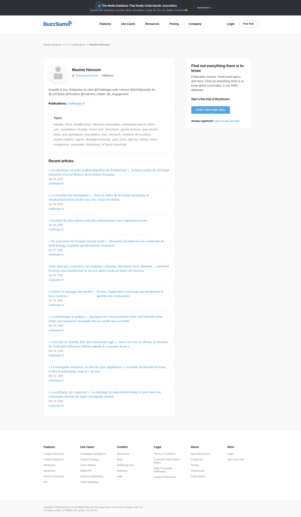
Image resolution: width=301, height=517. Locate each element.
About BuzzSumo (200, 453)
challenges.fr (78, 44)
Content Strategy (89, 459)
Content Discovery (53, 453)
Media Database (52, 44)
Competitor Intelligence (93, 453)
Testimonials (197, 470)
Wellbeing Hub (125, 465)
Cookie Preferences (165, 477)
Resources (123, 453)
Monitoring (49, 470)
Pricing (194, 465)
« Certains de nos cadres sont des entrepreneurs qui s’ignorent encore (97, 220)
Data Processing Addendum (163, 470)
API (45, 482)
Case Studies (198, 476)
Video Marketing (89, 482)
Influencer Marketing (91, 476)
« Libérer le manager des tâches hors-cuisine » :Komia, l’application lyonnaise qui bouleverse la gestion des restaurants (105, 294)
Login (230, 453)
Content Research (53, 459)
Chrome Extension (53, 476)
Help (119, 476)
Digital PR (85, 470)
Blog (119, 459)
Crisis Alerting (88, 465)
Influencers (49, 465)
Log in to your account (226, 121)
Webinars (122, 470)
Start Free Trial (235, 459)
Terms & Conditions (165, 453)
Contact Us (197, 459)
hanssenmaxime (85, 75)
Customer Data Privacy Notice (167, 461)
